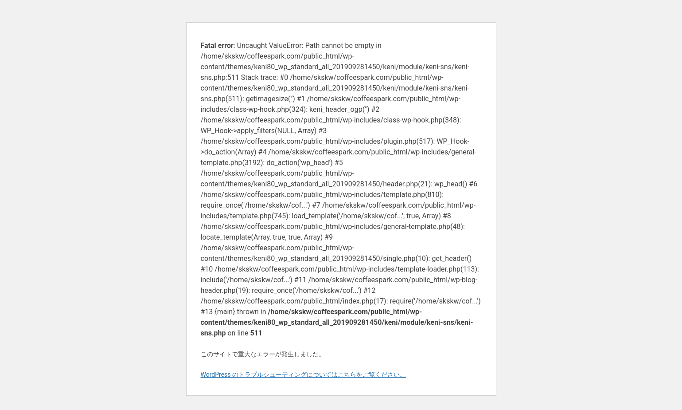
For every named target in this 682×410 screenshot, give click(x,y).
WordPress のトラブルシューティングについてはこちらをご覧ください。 (303, 374)
